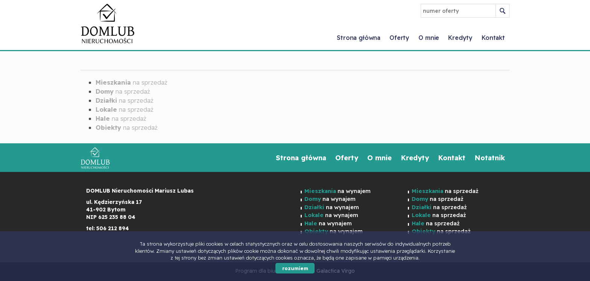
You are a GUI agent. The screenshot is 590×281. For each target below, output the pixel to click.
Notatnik (489, 157)
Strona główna (358, 37)
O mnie (428, 37)
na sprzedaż (131, 82)
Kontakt (493, 37)
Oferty (399, 37)
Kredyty (460, 37)
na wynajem (337, 190)
